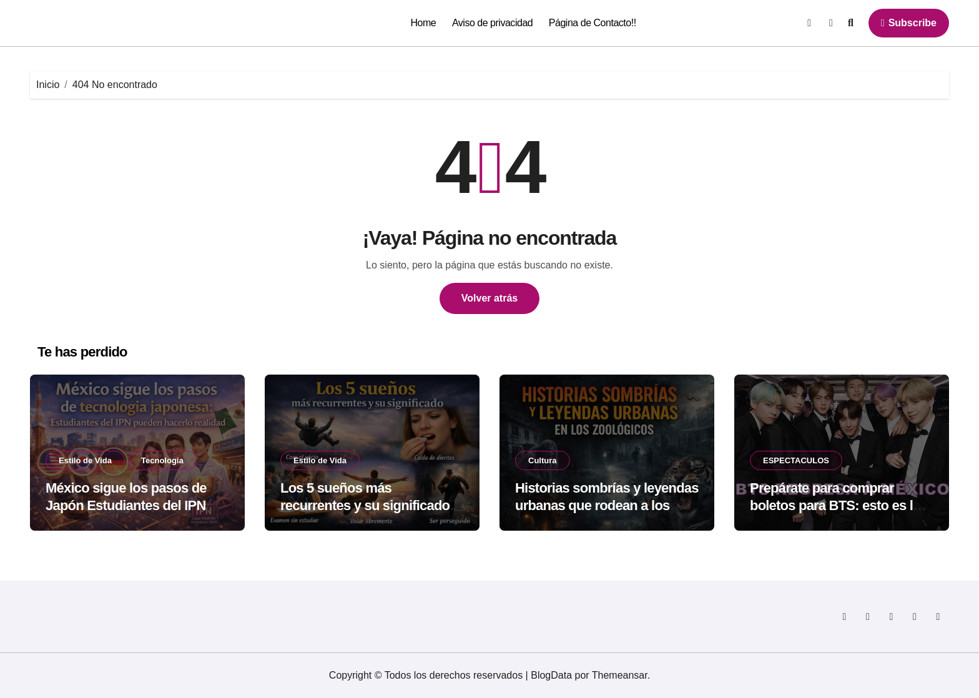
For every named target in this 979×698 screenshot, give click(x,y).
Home (423, 22)
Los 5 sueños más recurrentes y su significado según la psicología (365, 505)
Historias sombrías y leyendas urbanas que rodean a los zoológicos (607, 505)
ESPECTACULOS (796, 460)
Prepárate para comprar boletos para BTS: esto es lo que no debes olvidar (835, 505)
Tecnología (162, 460)
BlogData (551, 675)
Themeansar (619, 675)
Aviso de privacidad (492, 22)
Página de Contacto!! (592, 22)
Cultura (542, 460)
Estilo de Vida (85, 460)
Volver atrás (489, 298)
